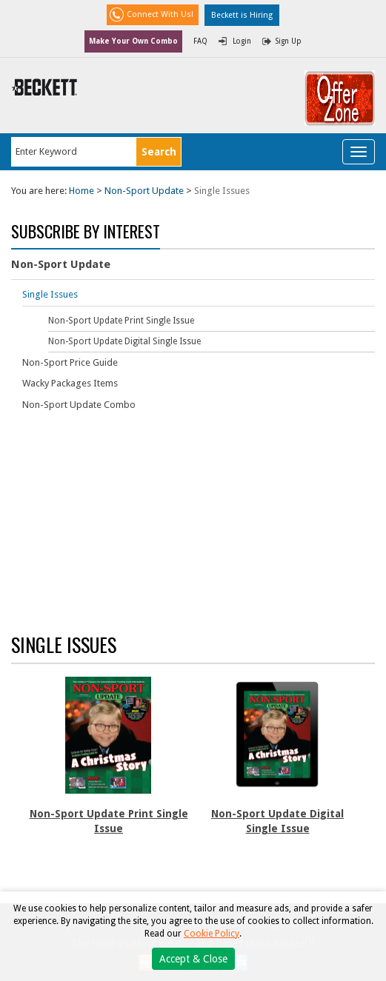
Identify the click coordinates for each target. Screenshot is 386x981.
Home (81, 190)
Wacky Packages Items (70, 383)
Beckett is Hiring (242, 15)
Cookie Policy (211, 933)
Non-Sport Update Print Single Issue (121, 320)
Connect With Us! (160, 14)
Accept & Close (193, 959)
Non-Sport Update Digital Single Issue (124, 341)
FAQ (200, 41)
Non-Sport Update (144, 190)
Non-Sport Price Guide (70, 362)
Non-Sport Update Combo (79, 404)
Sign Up (289, 41)
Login (242, 41)
